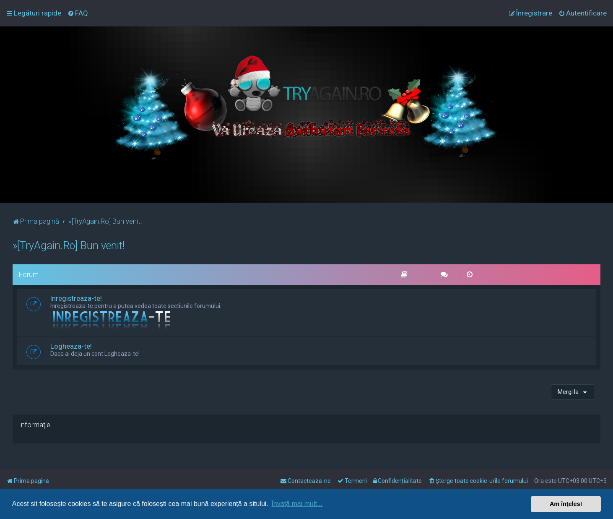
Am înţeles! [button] (566, 504)
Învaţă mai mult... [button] (296, 503)
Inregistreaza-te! (76, 298)
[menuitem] (78, 13)
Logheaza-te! (71, 346)
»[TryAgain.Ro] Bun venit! (69, 246)
